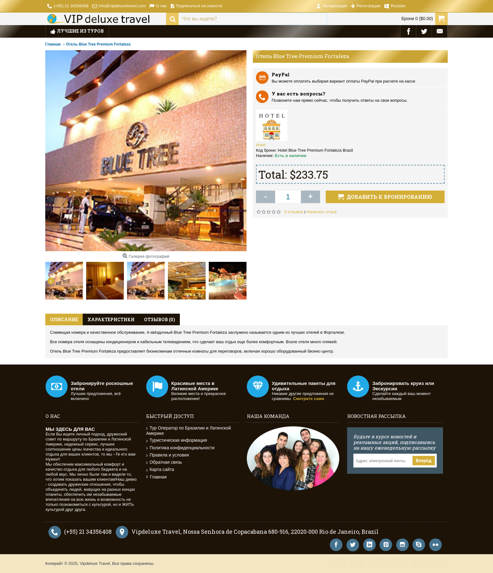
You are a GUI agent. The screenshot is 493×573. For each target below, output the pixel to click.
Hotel (260, 145)
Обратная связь (164, 462)
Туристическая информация (176, 440)
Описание (64, 319)
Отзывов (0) (159, 319)
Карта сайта (160, 469)
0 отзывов (293, 211)
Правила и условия (167, 455)
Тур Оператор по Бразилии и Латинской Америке (188, 430)
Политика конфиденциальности (180, 448)
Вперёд (424, 460)
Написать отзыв (322, 211)
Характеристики (111, 319)
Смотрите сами (308, 398)
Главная (156, 477)
